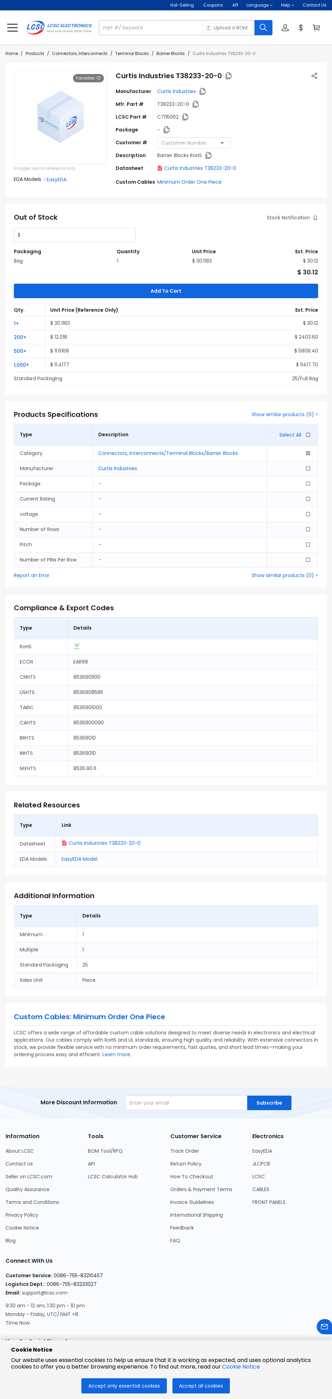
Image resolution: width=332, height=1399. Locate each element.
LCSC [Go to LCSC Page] (258, 1142)
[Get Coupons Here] (213, 5)
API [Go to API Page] (91, 1129)
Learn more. (116, 1020)
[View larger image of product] (60, 117)
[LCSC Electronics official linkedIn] (48, 1324)
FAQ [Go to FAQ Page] (175, 1206)
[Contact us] (324, 1328)
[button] (259, 5)
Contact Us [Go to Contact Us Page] (19, 1129)
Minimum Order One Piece (189, 182)
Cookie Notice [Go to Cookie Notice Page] (22, 1193)
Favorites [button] (88, 78)
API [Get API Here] (235, 5)
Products (35, 53)
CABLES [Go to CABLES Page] (260, 1155)
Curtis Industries (176, 91)
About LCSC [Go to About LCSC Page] (20, 1116)
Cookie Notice (241, 1367)
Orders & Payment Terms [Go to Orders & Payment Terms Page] (201, 1155)
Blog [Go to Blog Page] (11, 1206)
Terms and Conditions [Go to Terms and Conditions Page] (32, 1167)
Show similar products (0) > (285, 380)
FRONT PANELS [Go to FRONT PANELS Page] (269, 1167)
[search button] (263, 27)
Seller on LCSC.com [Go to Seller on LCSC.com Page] (29, 1142)
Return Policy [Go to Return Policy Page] (185, 1129)
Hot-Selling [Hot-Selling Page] (182, 5)
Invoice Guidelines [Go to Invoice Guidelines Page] (192, 1167)
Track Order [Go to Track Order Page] (184, 1116)
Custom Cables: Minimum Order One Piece (89, 982)
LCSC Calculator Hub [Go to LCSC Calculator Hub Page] (113, 1142)
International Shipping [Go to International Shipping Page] (196, 1180)
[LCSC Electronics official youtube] (85, 1324)
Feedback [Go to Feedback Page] (182, 1193)
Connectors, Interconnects (80, 53)
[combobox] (194, 142)
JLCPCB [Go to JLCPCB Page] (261, 1129)
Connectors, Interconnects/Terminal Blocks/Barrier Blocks (168, 418)
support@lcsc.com (45, 1258)
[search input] (177, 27)
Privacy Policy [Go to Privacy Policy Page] (22, 1180)
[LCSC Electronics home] (59, 28)
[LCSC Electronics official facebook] (29, 1324)
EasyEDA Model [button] (79, 824)
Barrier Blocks (170, 53)
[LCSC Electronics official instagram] (11, 1324)
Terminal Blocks (132, 53)
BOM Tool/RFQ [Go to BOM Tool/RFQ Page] (105, 1116)
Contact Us (314, 5)
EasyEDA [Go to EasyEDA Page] (262, 1116)
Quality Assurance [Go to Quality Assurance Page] (28, 1155)
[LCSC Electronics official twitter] (67, 1324)
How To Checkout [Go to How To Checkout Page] (191, 1142)
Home (12, 53)
